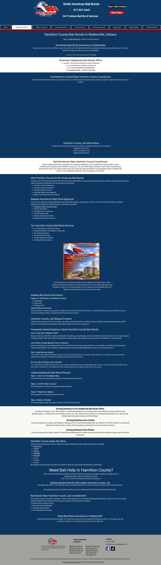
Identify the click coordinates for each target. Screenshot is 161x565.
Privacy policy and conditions (72, 562)
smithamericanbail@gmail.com (116, 544)
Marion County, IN (75, 546)
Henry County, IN (91, 548)
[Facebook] (108, 549)
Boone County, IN (75, 553)
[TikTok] (113, 549)
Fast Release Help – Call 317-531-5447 (81, 70)
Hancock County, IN (75, 551)
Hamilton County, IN (76, 548)
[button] (152, 27)
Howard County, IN (92, 550)
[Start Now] (116, 12)
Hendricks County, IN (93, 546)
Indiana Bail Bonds (74, 39)
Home (65, 39)
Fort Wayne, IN (90, 555)
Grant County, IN (91, 553)
